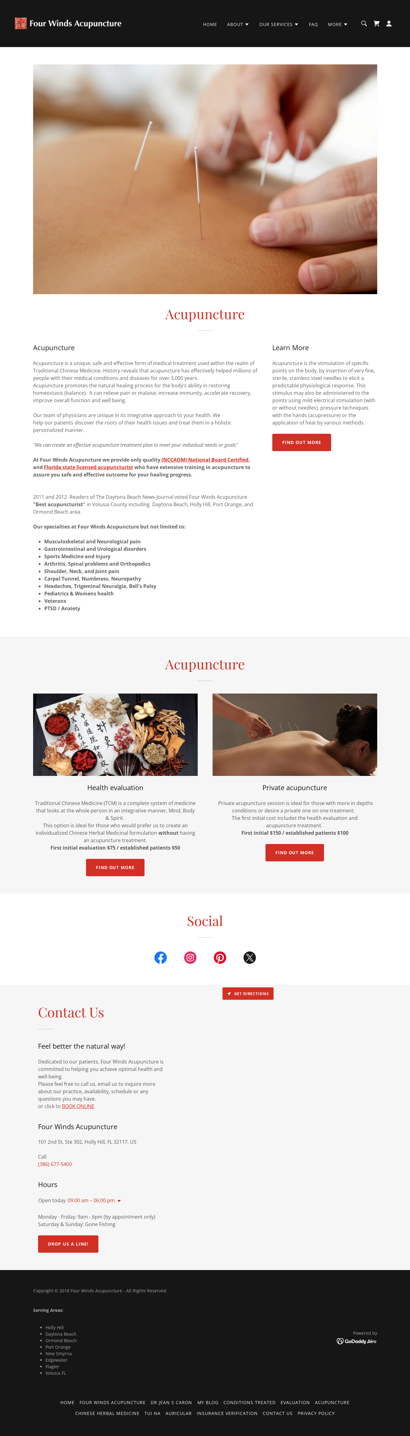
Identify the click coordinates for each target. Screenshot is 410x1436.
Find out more (301, 442)
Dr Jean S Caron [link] (171, 1402)
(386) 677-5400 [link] (55, 1164)
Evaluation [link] (295, 1402)
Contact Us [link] (278, 1413)
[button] (238, 24)
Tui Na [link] (153, 1413)
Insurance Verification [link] (227, 1413)
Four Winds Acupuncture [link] (113, 1402)
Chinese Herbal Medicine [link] (107, 1413)
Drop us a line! (68, 1244)
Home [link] (210, 24)
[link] (68, 23)
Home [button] (67, 1402)
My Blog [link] (208, 1402)
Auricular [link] (179, 1413)
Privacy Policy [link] (316, 1413)
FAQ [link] (313, 24)
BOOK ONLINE (78, 1106)
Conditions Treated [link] (249, 1402)
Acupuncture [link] (332, 1402)
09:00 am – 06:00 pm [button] (91, 1200)
